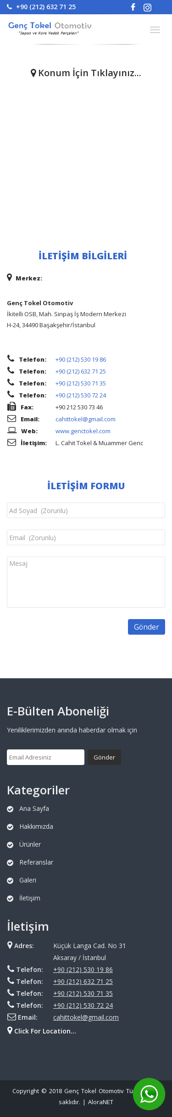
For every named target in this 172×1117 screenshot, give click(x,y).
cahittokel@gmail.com (85, 419)
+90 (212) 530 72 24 (80, 395)
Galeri (27, 880)
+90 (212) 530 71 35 (80, 383)
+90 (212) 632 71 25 (41, 6)
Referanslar (36, 862)
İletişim (29, 898)
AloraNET (100, 1102)
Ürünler (30, 844)
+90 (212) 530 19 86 (80, 359)
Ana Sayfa (34, 808)
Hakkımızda (36, 826)
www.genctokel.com (83, 431)
